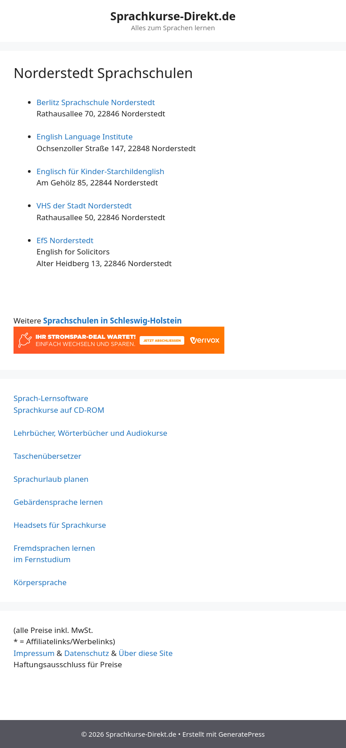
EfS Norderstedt (64, 240)
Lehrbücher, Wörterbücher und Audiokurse (90, 433)
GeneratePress (242, 734)
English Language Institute (84, 136)
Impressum (34, 653)
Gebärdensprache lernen (58, 502)
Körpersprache (40, 582)
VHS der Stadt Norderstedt (84, 205)
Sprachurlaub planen (51, 479)
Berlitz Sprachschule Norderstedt (95, 102)
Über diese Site (145, 653)
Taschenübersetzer (48, 456)
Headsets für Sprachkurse (60, 525)
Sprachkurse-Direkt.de (173, 15)
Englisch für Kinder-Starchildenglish (100, 171)
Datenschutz (86, 653)
